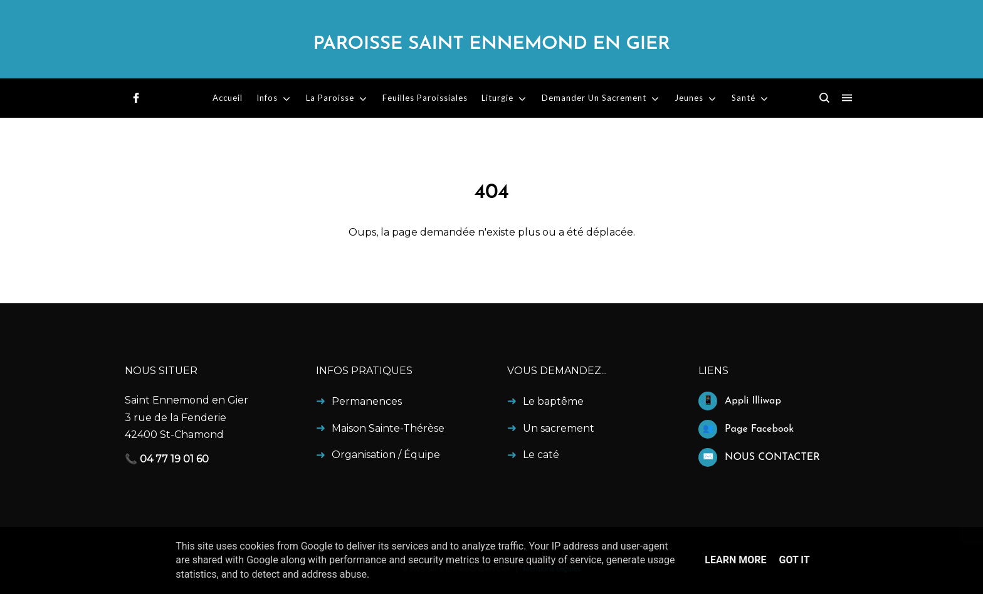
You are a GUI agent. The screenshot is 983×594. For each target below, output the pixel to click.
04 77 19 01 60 (174, 459)
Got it (794, 560)
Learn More (735, 560)
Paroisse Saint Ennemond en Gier (491, 44)
